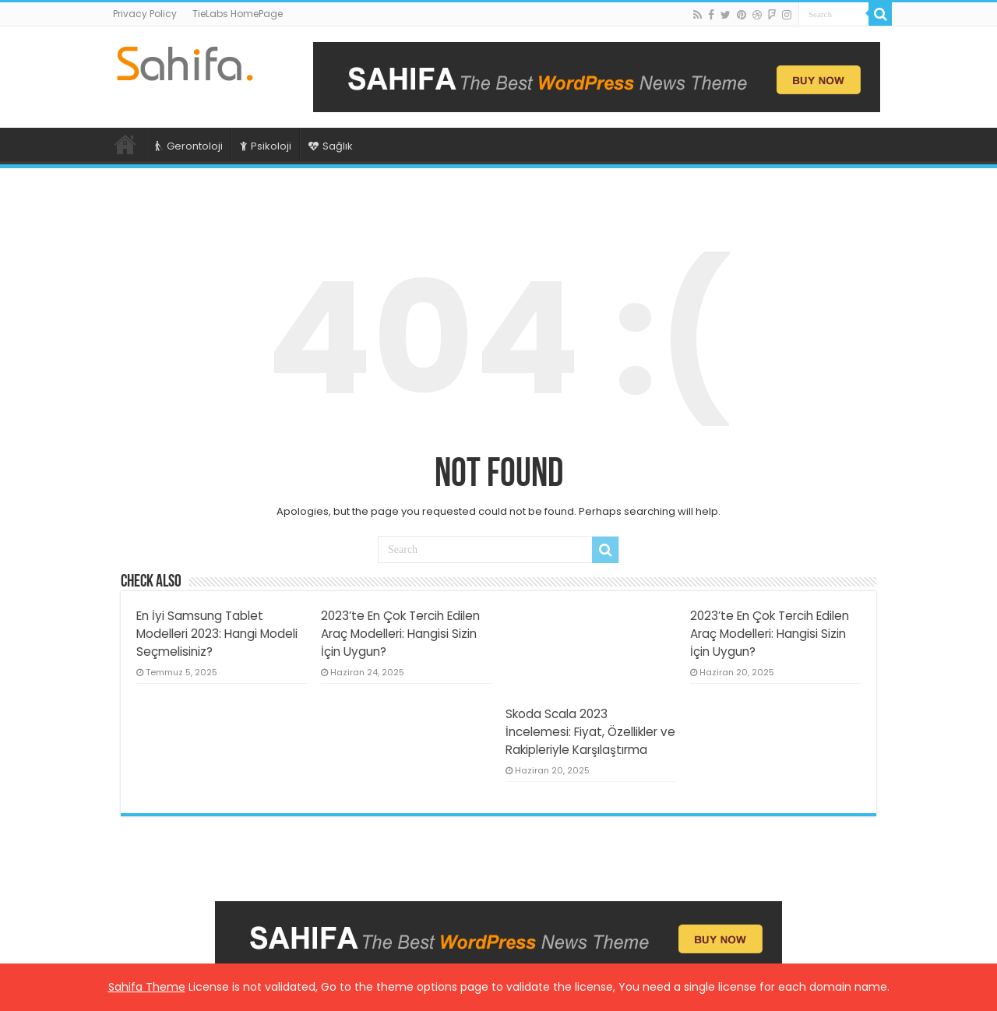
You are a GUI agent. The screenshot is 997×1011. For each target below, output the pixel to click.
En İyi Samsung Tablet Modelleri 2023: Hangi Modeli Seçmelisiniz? (217, 634)
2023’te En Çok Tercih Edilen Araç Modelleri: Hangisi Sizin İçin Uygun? (400, 634)
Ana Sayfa (125, 144)
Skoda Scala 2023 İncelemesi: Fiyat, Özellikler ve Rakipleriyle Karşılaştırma (590, 732)
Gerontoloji (189, 146)
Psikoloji (265, 146)
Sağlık (330, 146)
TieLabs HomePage (237, 13)
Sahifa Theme (146, 987)
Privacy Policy (145, 13)
